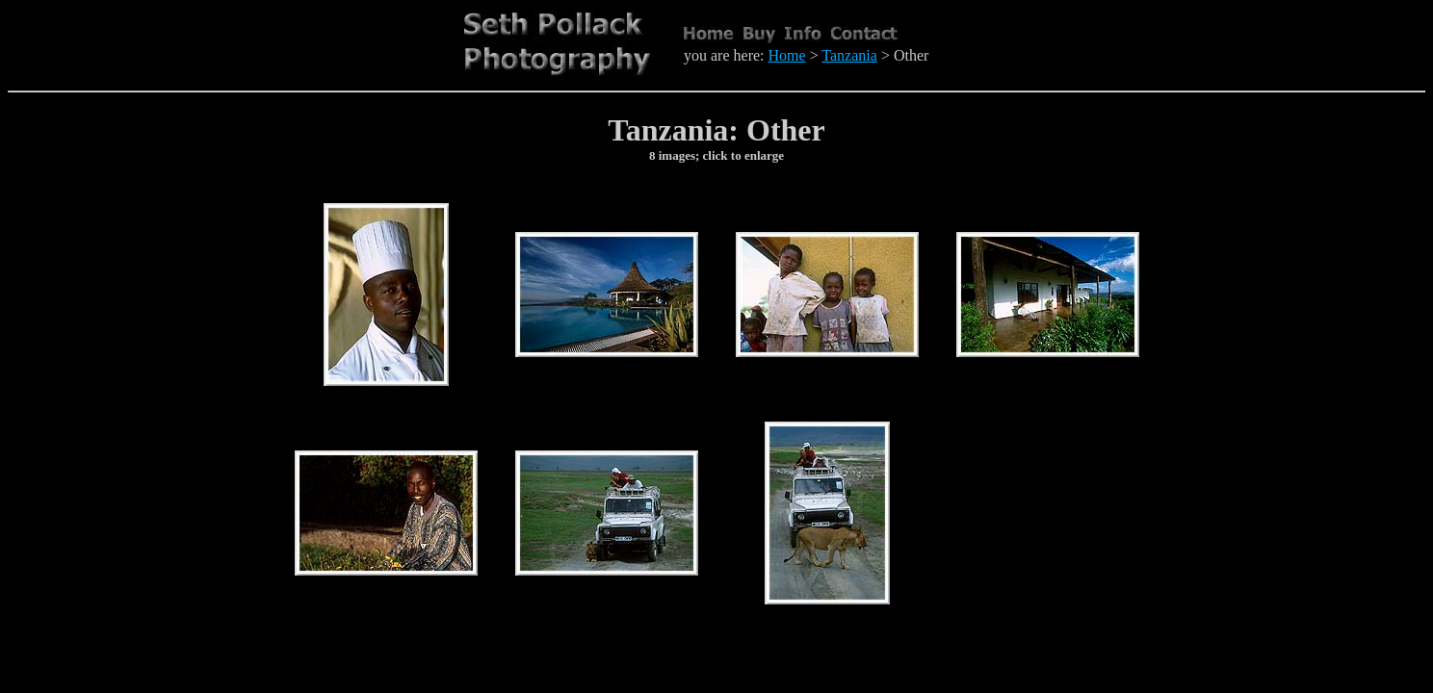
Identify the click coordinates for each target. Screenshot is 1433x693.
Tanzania (849, 55)
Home (787, 55)
